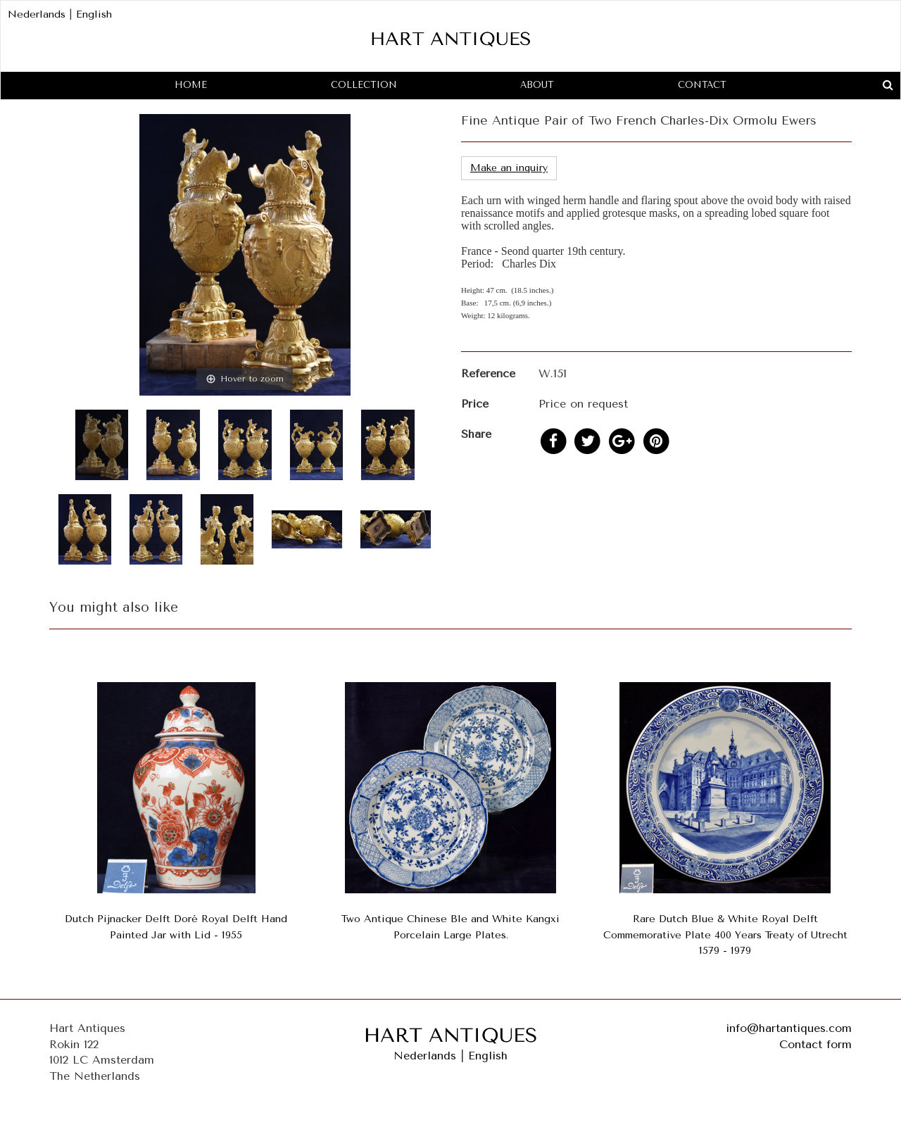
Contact (702, 85)
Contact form (815, 1044)
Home (191, 85)
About (537, 85)
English (94, 14)
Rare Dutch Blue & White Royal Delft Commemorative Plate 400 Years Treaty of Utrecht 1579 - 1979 (725, 935)
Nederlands (36, 14)
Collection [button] (364, 85)
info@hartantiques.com (789, 1028)
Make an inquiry (509, 168)
